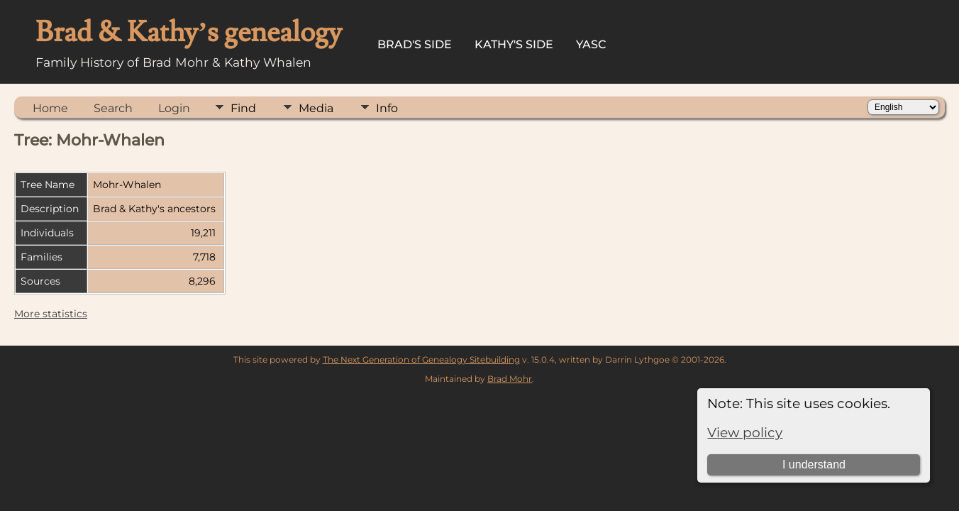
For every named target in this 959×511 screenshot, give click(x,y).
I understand (814, 464)
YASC (591, 44)
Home (50, 108)
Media (316, 108)
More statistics (50, 313)
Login (174, 108)
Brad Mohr (509, 378)
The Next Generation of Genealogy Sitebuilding (421, 359)
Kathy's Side (514, 44)
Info (387, 108)
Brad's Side (414, 44)
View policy (744, 432)
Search (113, 108)
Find (243, 108)
